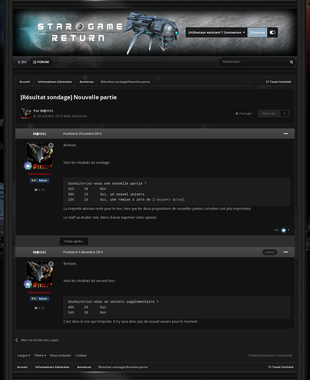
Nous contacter (60, 355)
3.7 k (39, 189)
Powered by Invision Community (270, 355)
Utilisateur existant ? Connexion (216, 32)
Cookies (80, 355)
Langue (24, 355)
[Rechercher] (243, 62)
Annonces (79, 116)
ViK (276, 230)
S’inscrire (257, 32)
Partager (243, 113)
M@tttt (46, 110)
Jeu (24, 62)
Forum (43, 62)
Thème (40, 355)
